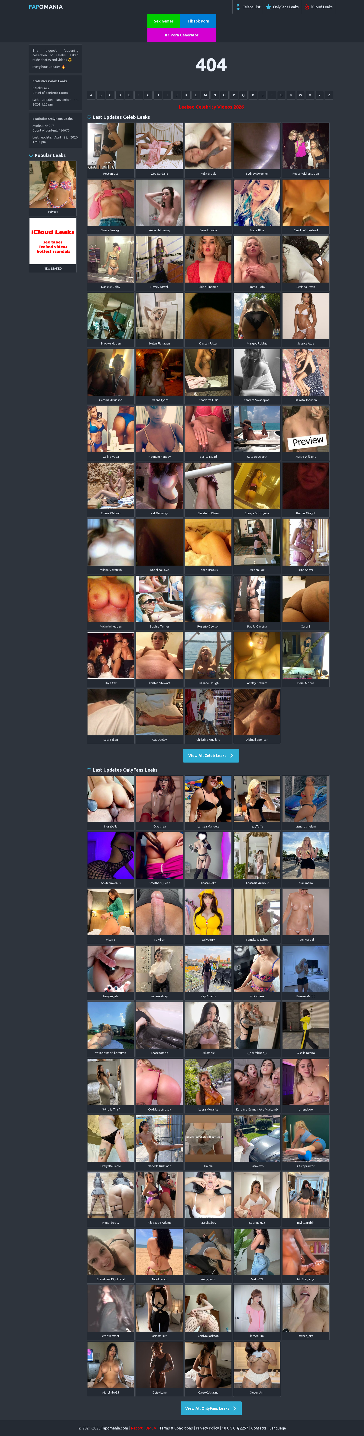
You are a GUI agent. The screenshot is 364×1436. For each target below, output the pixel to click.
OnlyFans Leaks (282, 7)
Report (137, 1428)
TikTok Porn (198, 21)
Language (278, 1428)
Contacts (258, 1428)
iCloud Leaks (318, 7)
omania (46, 7)
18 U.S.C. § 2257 (235, 1428)
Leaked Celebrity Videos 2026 (211, 106)
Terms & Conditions (176, 1428)
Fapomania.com (114, 1428)
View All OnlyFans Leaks (211, 1408)
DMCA (151, 1428)
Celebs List (247, 7)
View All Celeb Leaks (211, 755)
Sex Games (164, 21)
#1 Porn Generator (181, 35)
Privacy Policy (207, 1428)
